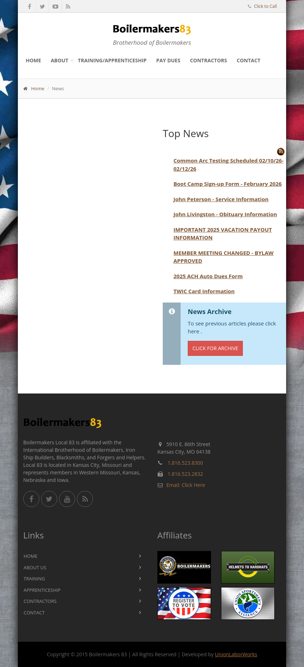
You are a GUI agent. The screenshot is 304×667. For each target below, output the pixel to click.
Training (34, 578)
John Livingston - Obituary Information (225, 214)
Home (33, 60)
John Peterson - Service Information (221, 199)
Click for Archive (215, 348)
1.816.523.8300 (185, 462)
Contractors (208, 60)
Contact (248, 60)
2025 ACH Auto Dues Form (208, 276)
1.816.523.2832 (185, 473)
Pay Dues (168, 60)
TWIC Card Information (204, 291)
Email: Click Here (185, 485)
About (59, 60)
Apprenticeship (42, 590)
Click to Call (265, 6)
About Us (35, 567)
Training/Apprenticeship (112, 60)
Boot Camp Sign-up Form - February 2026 (227, 183)
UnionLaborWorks (236, 654)
